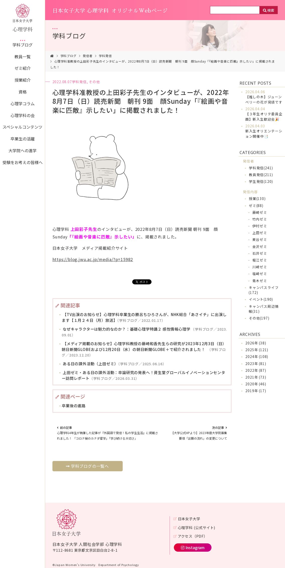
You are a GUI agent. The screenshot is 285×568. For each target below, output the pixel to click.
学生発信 (261, 181)
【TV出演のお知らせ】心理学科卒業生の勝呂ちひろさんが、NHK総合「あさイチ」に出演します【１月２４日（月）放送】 (144, 317)
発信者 (87, 56)
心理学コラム (23, 103)
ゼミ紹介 (23, 68)
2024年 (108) (256, 356)
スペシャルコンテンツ (22, 127)
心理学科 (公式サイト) (197, 527)
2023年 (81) (255, 363)
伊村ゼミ (259, 225)
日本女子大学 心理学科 (110, 10)
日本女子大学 (189, 518)
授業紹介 (23, 80)
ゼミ (256, 205)
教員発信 (261, 174)
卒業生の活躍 (23, 139)
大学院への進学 (23, 150)
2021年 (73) (255, 377)
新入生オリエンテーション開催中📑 (263, 131)
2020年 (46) (255, 383)
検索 (270, 10)
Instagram (192, 547)
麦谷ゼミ (259, 239)
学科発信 (105, 56)
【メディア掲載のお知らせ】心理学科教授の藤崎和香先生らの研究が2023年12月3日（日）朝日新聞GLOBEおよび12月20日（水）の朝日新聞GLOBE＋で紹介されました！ (144, 349)
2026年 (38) (255, 342)
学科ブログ (23, 45)
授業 (257, 198)
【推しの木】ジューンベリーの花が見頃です (263, 97)
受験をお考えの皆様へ (23, 162)
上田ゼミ (259, 232)
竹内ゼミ (259, 219)
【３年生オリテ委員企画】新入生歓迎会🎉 (263, 114)
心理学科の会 (23, 115)
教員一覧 (23, 57)
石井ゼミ (259, 253)
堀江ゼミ (259, 260)
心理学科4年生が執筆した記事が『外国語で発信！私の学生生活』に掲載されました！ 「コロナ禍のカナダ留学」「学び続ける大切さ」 (107, 432)
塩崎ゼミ (259, 273)
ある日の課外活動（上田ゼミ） (114, 363)
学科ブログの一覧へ (87, 466)
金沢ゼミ (259, 246)
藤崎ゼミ (259, 212)
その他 (94, 81)
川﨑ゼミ (259, 266)
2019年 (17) (255, 390)
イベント (261, 299)
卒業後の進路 (74, 405)
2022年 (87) (255, 370)
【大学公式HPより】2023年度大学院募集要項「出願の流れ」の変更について (199, 432)
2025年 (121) (256, 349)
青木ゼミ (259, 280)
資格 (23, 92)
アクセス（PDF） (192, 536)
